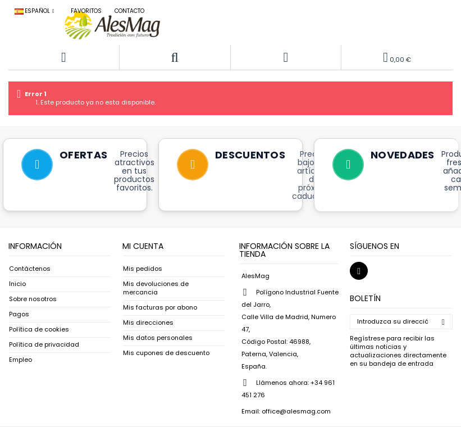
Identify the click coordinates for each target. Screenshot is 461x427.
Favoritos (86, 11)
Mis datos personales (158, 338)
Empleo (20, 360)
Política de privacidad (44, 344)
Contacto (129, 11)
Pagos (19, 314)
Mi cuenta (142, 246)
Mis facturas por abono (160, 307)
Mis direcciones (148, 323)
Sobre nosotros (33, 299)
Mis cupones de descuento (166, 353)
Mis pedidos (142, 269)
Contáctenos (30, 269)
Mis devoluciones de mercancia (156, 288)
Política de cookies (39, 329)
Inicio (17, 284)
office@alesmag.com (296, 411)
